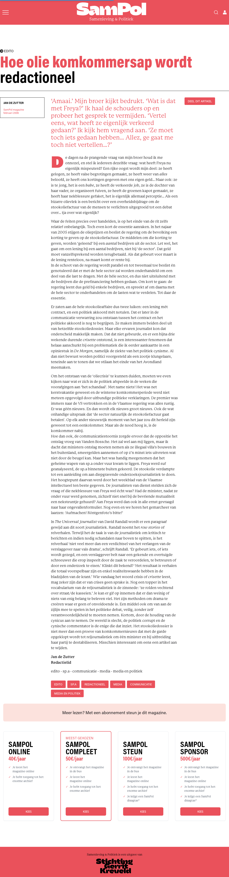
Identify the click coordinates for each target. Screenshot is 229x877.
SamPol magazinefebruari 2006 (13, 111)
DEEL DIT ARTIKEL (200, 101)
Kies (29, 811)
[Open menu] (5, 12)
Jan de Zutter (13, 103)
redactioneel (94, 684)
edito (58, 684)
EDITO (7, 51)
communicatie (141, 684)
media (117, 684)
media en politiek (67, 693)
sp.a (73, 684)
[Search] (216, 12)
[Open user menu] (225, 12)
